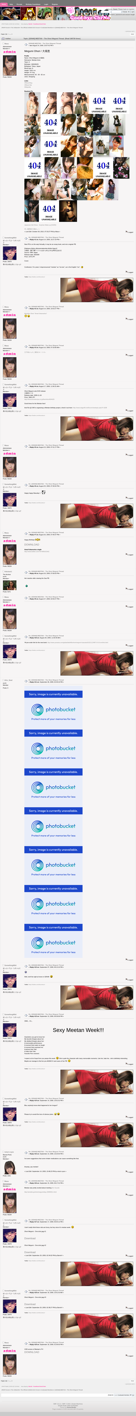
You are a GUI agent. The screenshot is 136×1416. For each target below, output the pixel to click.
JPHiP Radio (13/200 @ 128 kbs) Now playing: (23, 24)
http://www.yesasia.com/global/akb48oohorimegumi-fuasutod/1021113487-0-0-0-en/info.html (78, 642)
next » (133, 31)
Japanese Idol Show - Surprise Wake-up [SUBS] (40, 225)
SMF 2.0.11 (57, 1404)
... (10, 34)
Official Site (28, 85)
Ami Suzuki (55, 1188)
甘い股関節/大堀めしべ (32, 229)
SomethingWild (10, 238)
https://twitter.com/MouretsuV (37, 277)
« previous (128, 31)
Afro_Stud (8, 680)
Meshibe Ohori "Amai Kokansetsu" (35, 313)
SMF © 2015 (66, 1404)
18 (12, 34)
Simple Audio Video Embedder (68, 1405)
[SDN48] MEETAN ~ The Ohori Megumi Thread (45, 43)
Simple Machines (77, 1404)
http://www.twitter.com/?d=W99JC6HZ (36, 551)
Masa (7, 44)
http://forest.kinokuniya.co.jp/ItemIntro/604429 (39, 399)
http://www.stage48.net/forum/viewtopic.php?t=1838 (90, 407)
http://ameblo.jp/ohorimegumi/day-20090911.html (40, 1192)
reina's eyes (9, 1152)
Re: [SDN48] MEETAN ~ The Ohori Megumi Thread (46, 237)
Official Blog (28, 83)
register (131, 9)
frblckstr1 (8, 572)
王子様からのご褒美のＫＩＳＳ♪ (35, 352)
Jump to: (111, 1395)
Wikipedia (27, 87)
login (125, 9)
